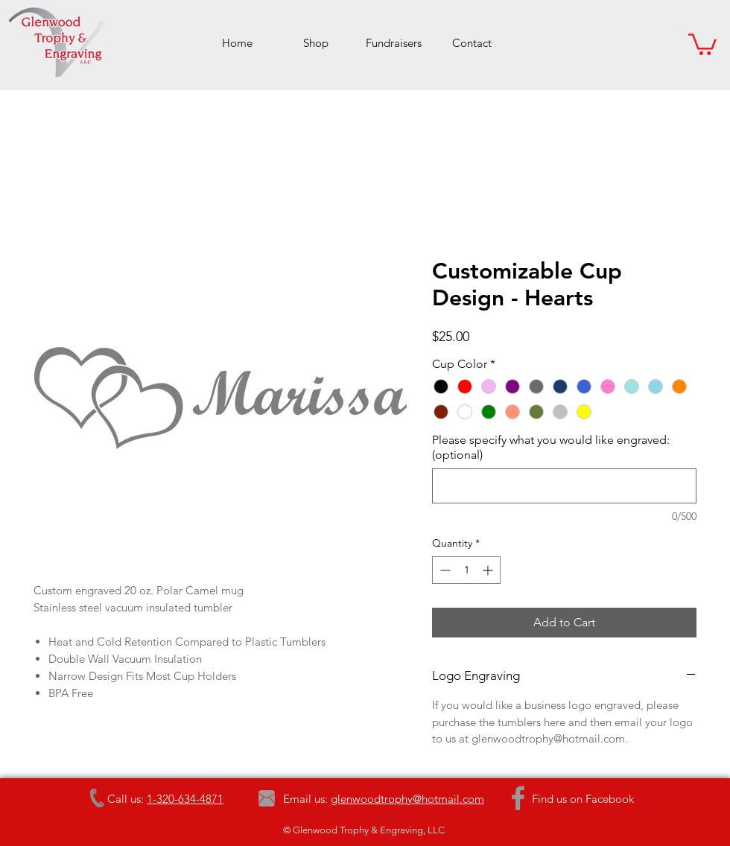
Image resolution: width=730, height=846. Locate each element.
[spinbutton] (466, 570)
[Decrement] (443, 570)
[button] (702, 43)
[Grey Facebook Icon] (518, 798)
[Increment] (489, 570)
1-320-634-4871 (185, 799)
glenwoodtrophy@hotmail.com (407, 799)
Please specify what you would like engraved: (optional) (551, 447)
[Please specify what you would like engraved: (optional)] (564, 486)
